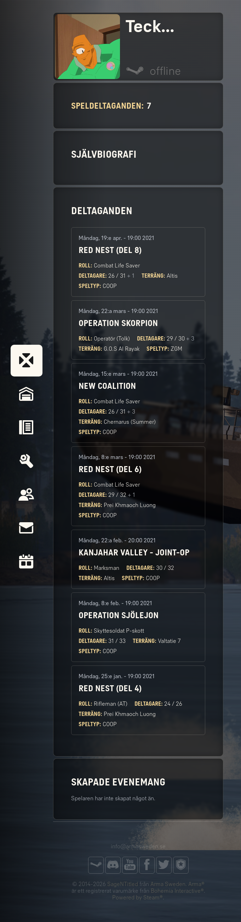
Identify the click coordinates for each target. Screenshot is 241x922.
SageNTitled (122, 884)
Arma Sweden (167, 884)
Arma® (196, 884)
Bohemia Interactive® (177, 890)
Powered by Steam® (137, 897)
